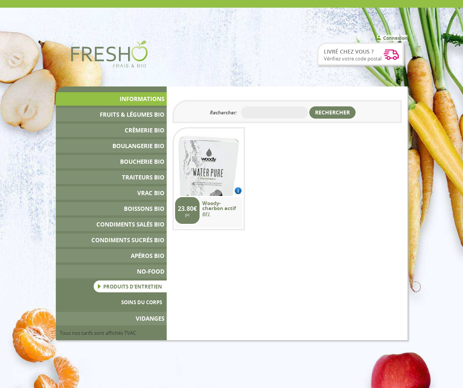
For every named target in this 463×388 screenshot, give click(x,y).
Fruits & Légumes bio (132, 115)
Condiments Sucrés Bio (127, 240)
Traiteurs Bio (143, 177)
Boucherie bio (142, 162)
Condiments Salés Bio (130, 224)
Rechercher (332, 112)
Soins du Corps (141, 302)
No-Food (150, 271)
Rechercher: (223, 112)
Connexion (395, 38)
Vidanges (150, 319)
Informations (142, 99)
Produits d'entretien (132, 286)
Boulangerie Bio (138, 146)
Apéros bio (147, 256)
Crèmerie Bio (144, 130)
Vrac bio (150, 193)
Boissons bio (144, 209)
